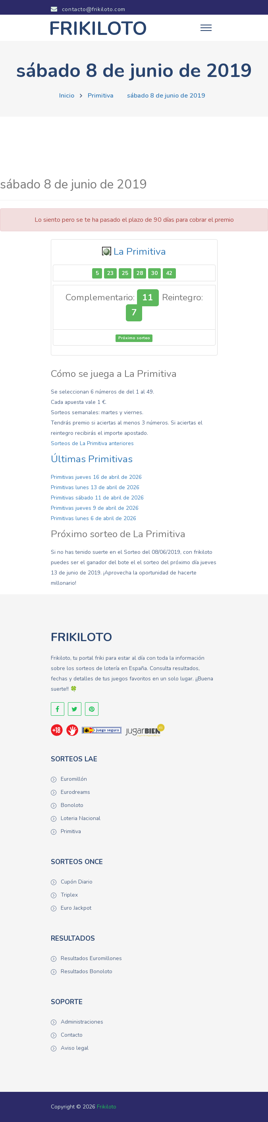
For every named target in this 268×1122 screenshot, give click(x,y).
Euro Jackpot (76, 908)
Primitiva (101, 95)
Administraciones (82, 1022)
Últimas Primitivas (92, 459)
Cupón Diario (77, 882)
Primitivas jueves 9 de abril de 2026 (95, 508)
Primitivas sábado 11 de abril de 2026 (97, 497)
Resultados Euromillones (91, 958)
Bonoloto (72, 805)
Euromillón (74, 779)
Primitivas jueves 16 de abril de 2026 (96, 477)
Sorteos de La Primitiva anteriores (92, 443)
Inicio (66, 95)
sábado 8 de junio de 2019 (166, 95)
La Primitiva (140, 251)
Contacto (72, 1035)
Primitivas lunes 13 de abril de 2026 (95, 487)
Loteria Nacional (80, 818)
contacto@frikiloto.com (88, 9)
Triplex (69, 895)
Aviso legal (75, 1048)
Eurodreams (75, 792)
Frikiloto (106, 1106)
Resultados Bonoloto (86, 971)
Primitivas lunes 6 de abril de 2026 (93, 518)
